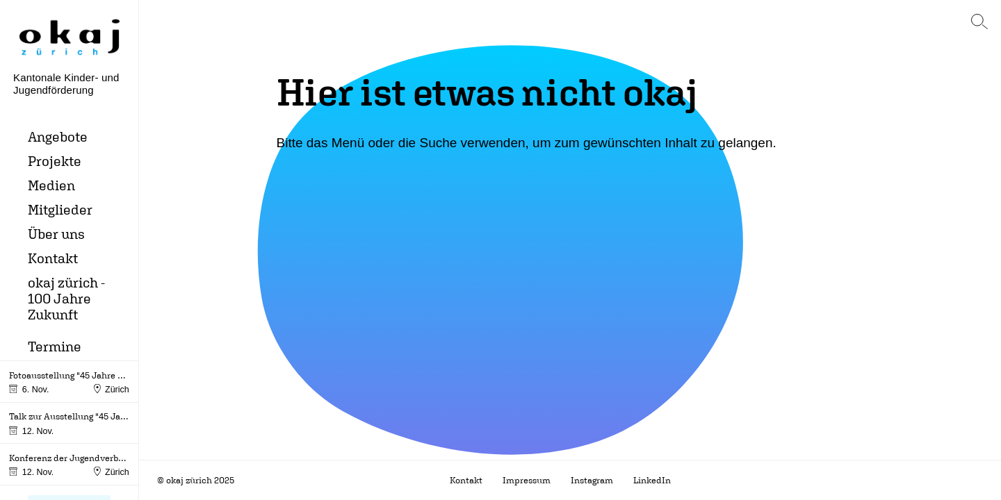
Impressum (527, 480)
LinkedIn (652, 480)
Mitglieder (60, 209)
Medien (51, 185)
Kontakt (53, 258)
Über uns (56, 234)
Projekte (54, 161)
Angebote (58, 136)
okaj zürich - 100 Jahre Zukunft (66, 298)
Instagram (592, 480)
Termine (54, 346)
